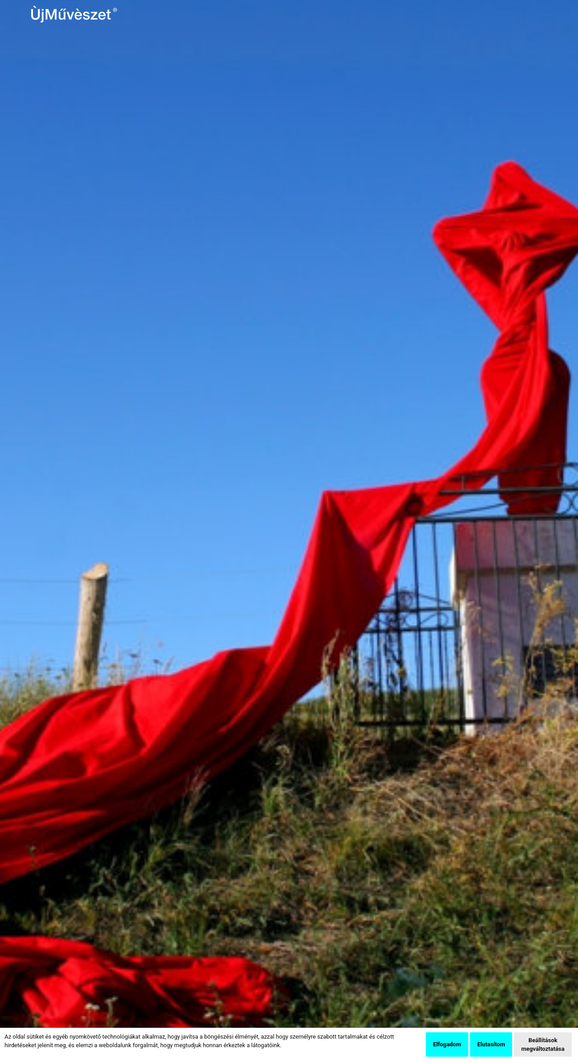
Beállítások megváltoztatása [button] (542, 1044)
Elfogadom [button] (447, 1044)
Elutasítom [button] (491, 1044)
